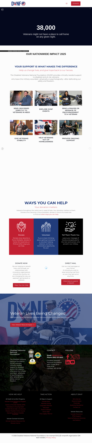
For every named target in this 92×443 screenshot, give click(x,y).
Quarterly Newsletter (76, 405)
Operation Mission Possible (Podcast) (15, 413)
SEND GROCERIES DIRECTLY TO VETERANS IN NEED (21, 110)
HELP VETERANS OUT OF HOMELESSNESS (46, 140)
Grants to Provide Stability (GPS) (15, 405)
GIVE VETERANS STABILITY (21, 139)
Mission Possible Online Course (15, 411)
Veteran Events (15, 423)
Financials (77, 403)
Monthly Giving (46, 403)
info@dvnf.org (57, 355)
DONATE (76, 3)
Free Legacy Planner (46, 413)
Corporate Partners (46, 405)
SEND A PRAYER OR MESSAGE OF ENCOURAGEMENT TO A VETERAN (70, 111)
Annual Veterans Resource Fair (15, 421)
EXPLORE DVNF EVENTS (46, 110)
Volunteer (46, 407)
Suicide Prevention (77, 414)
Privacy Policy (51, 438)
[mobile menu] (66, 3)
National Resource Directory (76, 418)
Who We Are (77, 399)
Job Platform (77, 420)
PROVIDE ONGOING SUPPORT (70, 139)
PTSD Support (76, 416)
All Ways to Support (46, 399)
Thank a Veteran (46, 409)
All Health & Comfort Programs (15, 399)
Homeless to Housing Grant (15, 407)
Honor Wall (46, 411)
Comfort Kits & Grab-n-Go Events (15, 409)
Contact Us (76, 407)
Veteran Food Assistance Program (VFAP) (15, 402)
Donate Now (46, 401)
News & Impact (76, 401)
